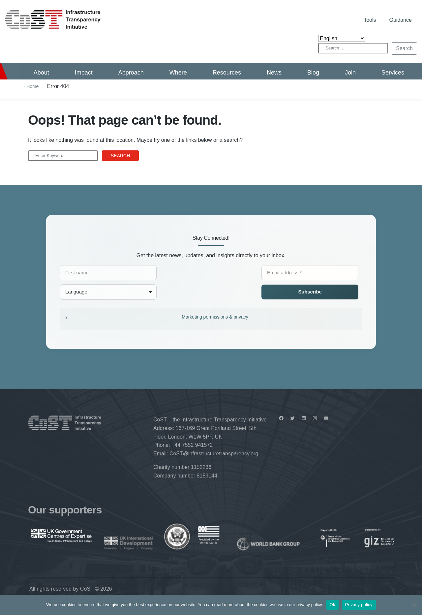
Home (32, 86)
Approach (131, 72)
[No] (413, 604)
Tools (370, 20)
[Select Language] (341, 38)
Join (350, 72)
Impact (84, 72)
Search (404, 48)
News (274, 72)
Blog (313, 72)
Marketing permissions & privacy (215, 317)
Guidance (400, 20)
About (41, 72)
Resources (227, 72)
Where (178, 72)
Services (392, 72)
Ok (332, 604)
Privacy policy (359, 604)
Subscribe (309, 291)
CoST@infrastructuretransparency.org (213, 453)
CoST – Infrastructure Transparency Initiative (53, 19)
